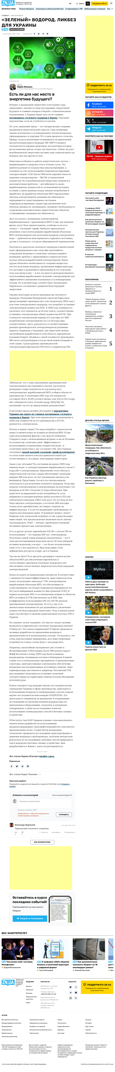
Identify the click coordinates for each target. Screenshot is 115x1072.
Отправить (64, 815)
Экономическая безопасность (41, 1030)
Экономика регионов (9, 1036)
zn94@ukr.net (53, 1000)
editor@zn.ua (45, 1008)
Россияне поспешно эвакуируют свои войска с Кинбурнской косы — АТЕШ (95, 330)
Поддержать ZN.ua (99, 3)
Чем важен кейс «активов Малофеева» (94, 199)
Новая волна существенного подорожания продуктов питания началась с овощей (93, 245)
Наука (60, 1020)
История (88, 1023)
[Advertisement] (42, 366)
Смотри (89, 557)
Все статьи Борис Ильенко (23, 774)
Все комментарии (42, 842)
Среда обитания (63, 1026)
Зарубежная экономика (38, 1023)
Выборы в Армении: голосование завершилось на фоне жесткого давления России (94, 316)
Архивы (29, 986)
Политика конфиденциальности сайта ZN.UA (97, 1064)
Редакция (29, 990)
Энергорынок (6, 1030)
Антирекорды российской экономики (95, 266)
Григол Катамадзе (46, 970)
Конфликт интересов (37, 1026)
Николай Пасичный (82, 970)
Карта (28, 1003)
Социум (88, 1020)
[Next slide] (111, 9)
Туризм (88, 1030)
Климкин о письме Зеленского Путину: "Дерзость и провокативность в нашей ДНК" (93, 288)
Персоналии (34, 1033)
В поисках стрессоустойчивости (94, 255)
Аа (88, 3)
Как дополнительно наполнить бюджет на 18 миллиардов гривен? (95, 222)
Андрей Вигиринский (12, 967)
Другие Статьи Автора (97, 420)
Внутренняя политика (10, 1020)
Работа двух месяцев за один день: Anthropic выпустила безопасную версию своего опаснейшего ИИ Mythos (99, 587)
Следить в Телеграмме (30, 918)
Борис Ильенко (24, 87)
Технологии (62, 1023)
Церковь (61, 1030)
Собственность (91, 1033)
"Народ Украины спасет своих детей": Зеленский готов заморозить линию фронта (95, 302)
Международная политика (11, 1023)
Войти (81, 4)
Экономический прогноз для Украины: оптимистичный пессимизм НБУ (94, 233)
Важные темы (9, 9)
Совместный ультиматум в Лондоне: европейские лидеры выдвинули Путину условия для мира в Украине (96, 343)
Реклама (29, 993)
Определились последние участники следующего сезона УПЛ (97, 620)
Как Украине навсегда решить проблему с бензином (95, 480)
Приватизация (7, 1033)
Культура (61, 1033)
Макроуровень (7, 1026)
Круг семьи (89, 1026)
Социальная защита (37, 1020)
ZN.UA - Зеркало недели (99, 156)
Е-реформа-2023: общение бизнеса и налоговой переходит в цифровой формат (95, 211)
